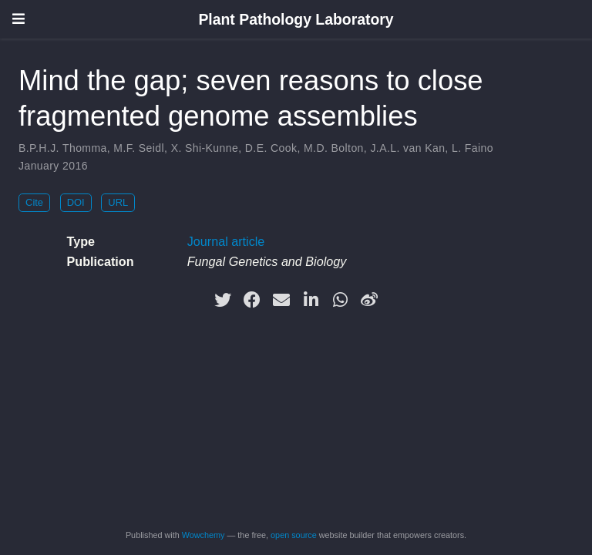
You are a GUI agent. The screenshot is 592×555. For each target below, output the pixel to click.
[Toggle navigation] (18, 18)
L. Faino (472, 148)
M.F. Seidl (138, 148)
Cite (34, 202)
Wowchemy (203, 535)
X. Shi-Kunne (205, 148)
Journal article (226, 241)
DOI (76, 202)
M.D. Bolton (334, 148)
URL (118, 202)
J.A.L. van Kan (407, 148)
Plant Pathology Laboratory (295, 19)
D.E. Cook (271, 148)
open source (294, 535)
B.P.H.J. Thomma (62, 148)
